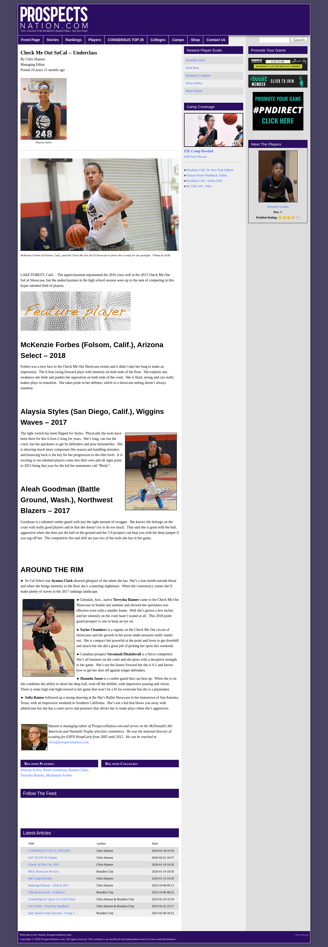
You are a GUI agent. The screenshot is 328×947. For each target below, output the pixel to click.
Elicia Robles (194, 83)
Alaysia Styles (30, 770)
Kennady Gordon (278, 207)
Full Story (190, 156)
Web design (302, 934)
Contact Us (216, 40)
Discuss (202, 156)
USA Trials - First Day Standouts (48, 906)
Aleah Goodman (54, 770)
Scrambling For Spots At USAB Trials (51, 899)
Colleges (157, 40)
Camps (178, 40)
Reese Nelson (194, 91)
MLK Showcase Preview (43, 871)
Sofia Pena (192, 68)
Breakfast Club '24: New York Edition (210, 170)
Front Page (30, 40)
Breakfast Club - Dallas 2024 (204, 181)
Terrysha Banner (32, 775)
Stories (53, 40)
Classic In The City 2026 (43, 864)
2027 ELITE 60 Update (42, 857)
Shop (195, 40)
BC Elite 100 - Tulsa (199, 186)
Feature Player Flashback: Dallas (207, 175)
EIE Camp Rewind (40, 878)
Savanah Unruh (195, 60)
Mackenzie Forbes (59, 775)
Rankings (74, 40)
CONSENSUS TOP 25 (126, 40)
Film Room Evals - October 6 (46, 892)
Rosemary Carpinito (198, 75)
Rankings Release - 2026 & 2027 (48, 885)
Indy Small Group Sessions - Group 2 (51, 913)
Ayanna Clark (78, 770)
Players (94, 40)
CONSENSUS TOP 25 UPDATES (49, 851)
